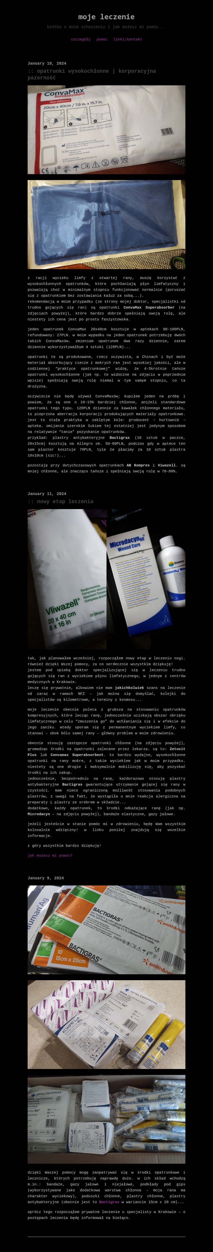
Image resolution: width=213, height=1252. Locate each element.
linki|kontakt (127, 39)
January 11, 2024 (46, 480)
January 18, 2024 (46, 63)
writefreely (131, 1233)
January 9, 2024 (45, 858)
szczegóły (81, 39)
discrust (79, 1233)
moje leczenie (106, 16)
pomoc (102, 39)
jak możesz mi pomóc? (50, 835)
